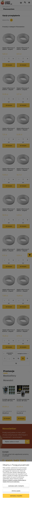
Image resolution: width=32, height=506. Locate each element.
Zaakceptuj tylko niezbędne (16, 486)
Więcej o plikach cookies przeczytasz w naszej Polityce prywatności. (14, 480)
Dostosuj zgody (16, 490)
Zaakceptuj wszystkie (16, 495)
